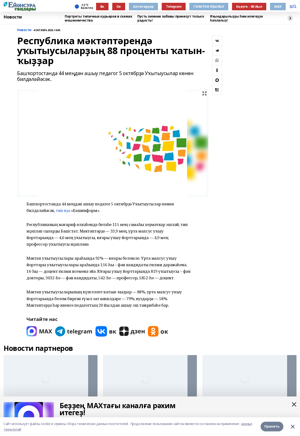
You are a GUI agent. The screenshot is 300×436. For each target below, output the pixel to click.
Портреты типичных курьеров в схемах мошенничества (98, 18)
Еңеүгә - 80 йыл (249, 6)
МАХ (277, 6)
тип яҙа (63, 210)
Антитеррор (143, 6)
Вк (102, 6)
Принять (272, 426)
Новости (13, 17)
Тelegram (174, 6)
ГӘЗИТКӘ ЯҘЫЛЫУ (209, 6)
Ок (118, 6)
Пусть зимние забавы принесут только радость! (170, 18)
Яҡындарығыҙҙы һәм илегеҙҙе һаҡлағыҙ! (236, 18)
